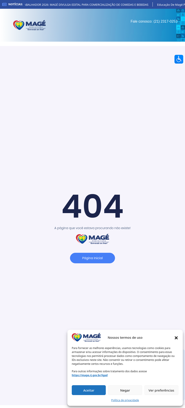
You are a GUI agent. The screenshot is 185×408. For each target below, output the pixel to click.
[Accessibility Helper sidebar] (178, 59)
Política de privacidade (125, 400)
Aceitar (88, 390)
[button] (176, 337)
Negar (125, 390)
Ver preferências (161, 390)
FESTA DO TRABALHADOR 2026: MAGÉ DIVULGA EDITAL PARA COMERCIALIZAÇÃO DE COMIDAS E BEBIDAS (83, 5)
